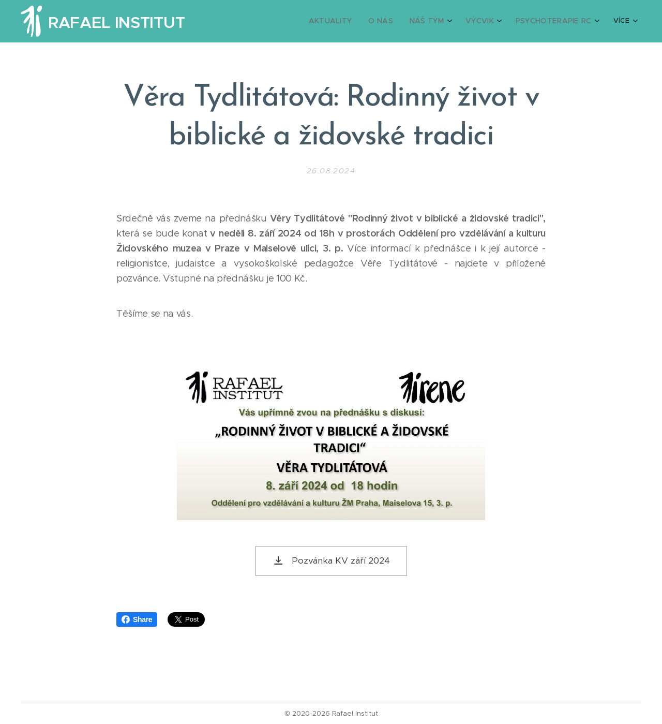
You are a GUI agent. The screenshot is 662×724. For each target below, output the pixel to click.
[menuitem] (345, 21)
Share (137, 619)
